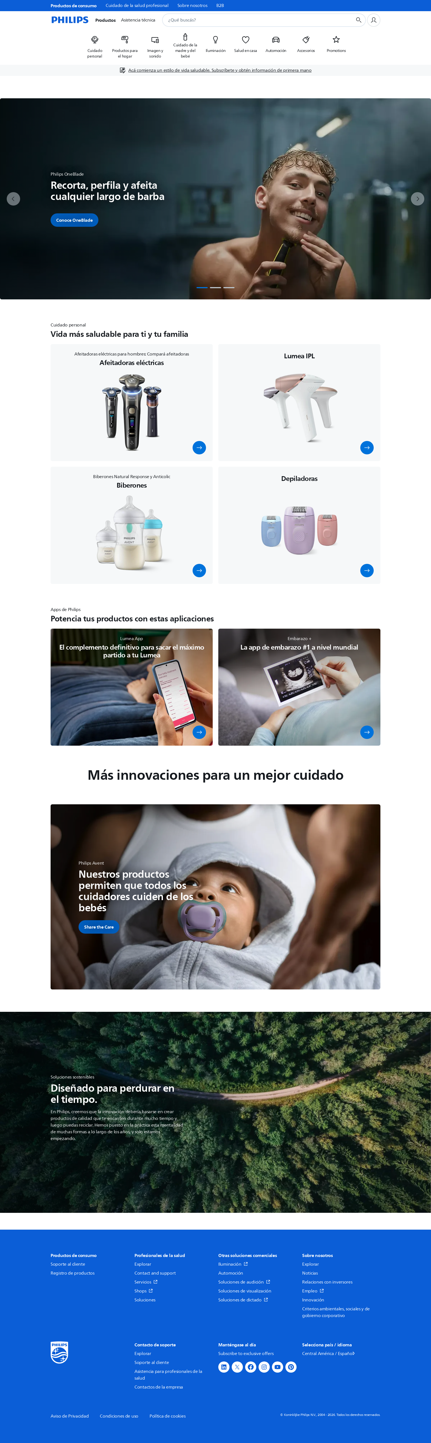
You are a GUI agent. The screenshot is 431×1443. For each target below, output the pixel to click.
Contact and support (155, 1273)
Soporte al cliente (68, 1264)
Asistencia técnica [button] (138, 20)
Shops (143, 1291)
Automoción (230, 1273)
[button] (199, 447)
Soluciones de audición (244, 1282)
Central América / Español (329, 1353)
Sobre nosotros (192, 5)
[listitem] (95, 45)
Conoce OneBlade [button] (74, 220)
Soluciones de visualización (244, 1291)
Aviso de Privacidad (70, 1416)
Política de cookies (167, 1416)
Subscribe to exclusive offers (245, 1353)
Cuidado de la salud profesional (137, 5)
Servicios (146, 1282)
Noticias (310, 1273)
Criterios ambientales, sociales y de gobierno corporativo (336, 1312)
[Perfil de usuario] (373, 20)
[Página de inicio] (70, 20)
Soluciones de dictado (243, 1300)
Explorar (142, 1264)
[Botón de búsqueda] (358, 20)
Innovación (313, 1300)
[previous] (13, 199)
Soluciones (144, 1300)
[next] (417, 199)
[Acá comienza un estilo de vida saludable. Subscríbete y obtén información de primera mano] (215, 70)
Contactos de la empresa (158, 1387)
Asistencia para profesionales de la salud (168, 1375)
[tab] (202, 287)
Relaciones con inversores (327, 1282)
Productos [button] (105, 20)
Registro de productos (72, 1273)
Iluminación (233, 1264)
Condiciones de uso (119, 1416)
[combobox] (250, 20)
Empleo (313, 1291)
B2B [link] (220, 5)
